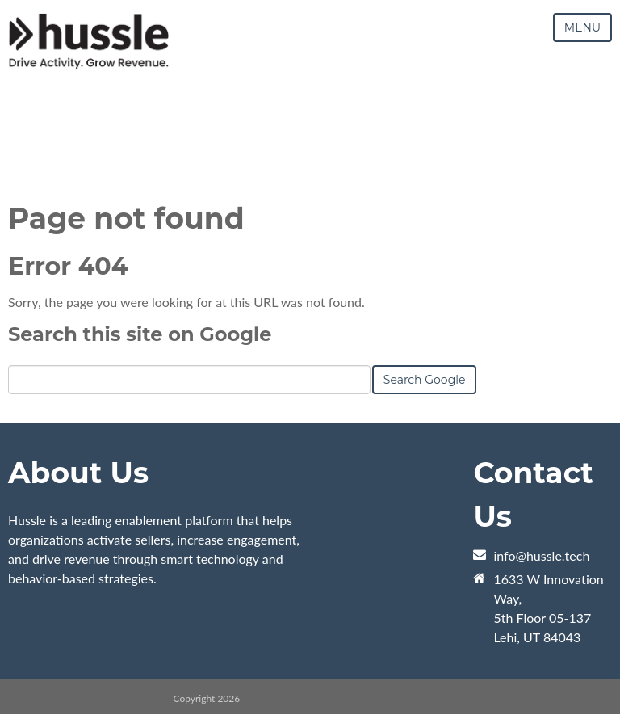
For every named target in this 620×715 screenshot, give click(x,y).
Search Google (424, 379)
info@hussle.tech (541, 555)
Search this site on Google (139, 334)
